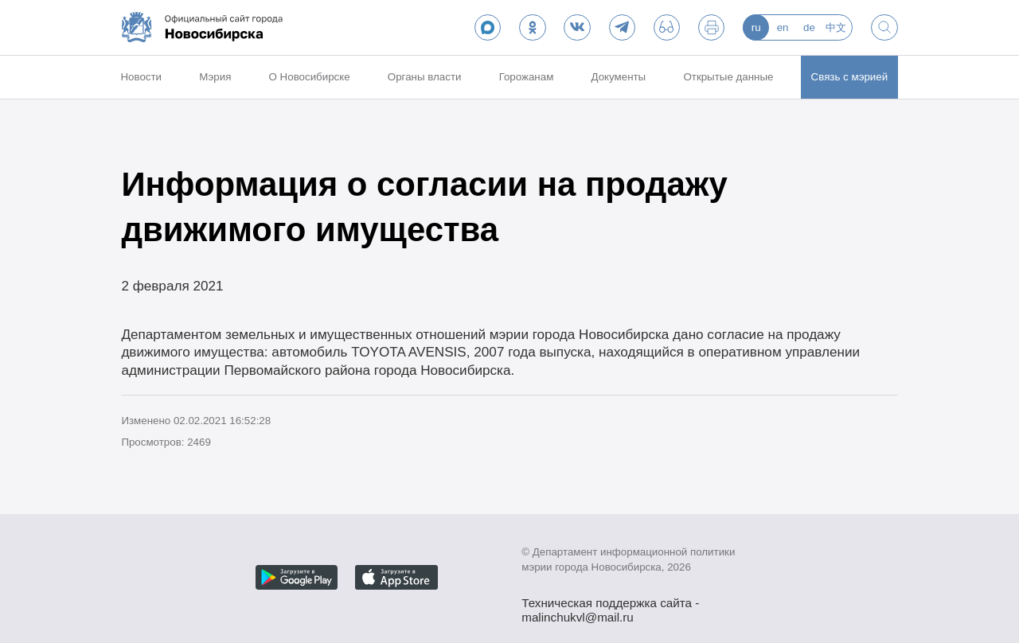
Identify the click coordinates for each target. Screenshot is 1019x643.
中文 (836, 27)
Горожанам (526, 77)
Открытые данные (728, 77)
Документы (618, 77)
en (783, 27)
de (809, 27)
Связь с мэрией (849, 77)
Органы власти (425, 77)
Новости (141, 77)
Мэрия (215, 77)
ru (756, 27)
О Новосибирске (309, 77)
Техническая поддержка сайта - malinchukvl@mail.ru (610, 604)
